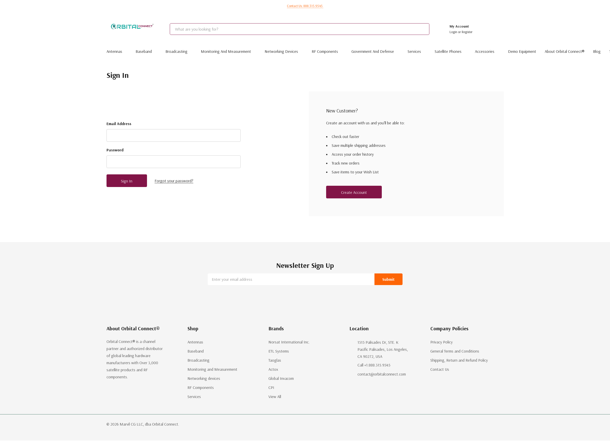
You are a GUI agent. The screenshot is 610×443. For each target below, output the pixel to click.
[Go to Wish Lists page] (482, 29)
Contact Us (439, 369)
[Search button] (435, 29)
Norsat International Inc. (289, 341)
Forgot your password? (174, 180)
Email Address (119, 123)
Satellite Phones (448, 51)
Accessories (484, 51)
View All (274, 396)
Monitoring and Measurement (226, 51)
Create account (354, 192)
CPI (271, 387)
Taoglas (274, 360)
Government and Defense (372, 51)
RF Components (325, 51)
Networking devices (281, 51)
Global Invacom (281, 378)
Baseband (144, 51)
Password (115, 149)
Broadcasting (176, 51)
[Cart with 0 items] (496, 29)
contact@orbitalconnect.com (381, 374)
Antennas (114, 51)
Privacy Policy (441, 341)
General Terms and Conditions (454, 351)
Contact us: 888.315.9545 (305, 6)
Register (467, 32)
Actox (273, 369)
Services (414, 51)
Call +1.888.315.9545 (373, 364)
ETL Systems (278, 351)
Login (454, 32)
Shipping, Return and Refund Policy (459, 360)
